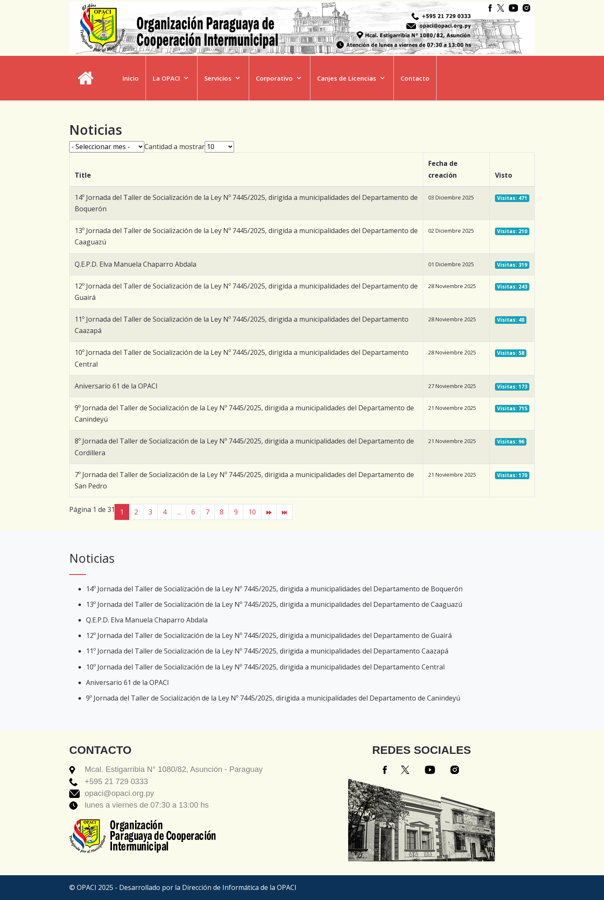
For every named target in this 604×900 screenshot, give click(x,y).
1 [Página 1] (122, 512)
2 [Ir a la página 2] (136, 512)
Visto (503, 175)
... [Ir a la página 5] (179, 512)
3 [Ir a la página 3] (150, 512)
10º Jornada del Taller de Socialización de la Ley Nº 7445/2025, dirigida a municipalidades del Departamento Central (265, 667)
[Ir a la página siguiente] (269, 512)
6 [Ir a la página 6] (193, 512)
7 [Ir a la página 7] (207, 512)
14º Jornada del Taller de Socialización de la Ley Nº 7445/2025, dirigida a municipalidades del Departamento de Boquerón (274, 588)
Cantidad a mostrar (174, 146)
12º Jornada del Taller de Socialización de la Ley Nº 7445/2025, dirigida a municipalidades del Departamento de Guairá (269, 635)
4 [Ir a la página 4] (165, 512)
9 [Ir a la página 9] (236, 512)
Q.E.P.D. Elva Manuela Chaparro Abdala (135, 264)
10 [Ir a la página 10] (252, 512)
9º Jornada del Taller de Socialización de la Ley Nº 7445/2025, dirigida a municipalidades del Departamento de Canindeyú (273, 698)
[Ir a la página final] (284, 512)
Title (83, 175)
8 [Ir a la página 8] (222, 512)
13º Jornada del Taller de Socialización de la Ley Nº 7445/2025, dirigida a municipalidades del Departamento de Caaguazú (274, 604)
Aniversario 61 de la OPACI (116, 386)
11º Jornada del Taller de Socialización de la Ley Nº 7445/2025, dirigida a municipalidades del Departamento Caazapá (267, 651)
